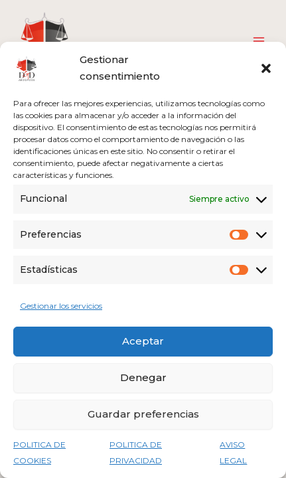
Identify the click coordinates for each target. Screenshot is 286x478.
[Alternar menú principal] (259, 41)
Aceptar (143, 341)
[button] (266, 68)
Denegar (143, 377)
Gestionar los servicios (61, 306)
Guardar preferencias (143, 414)
